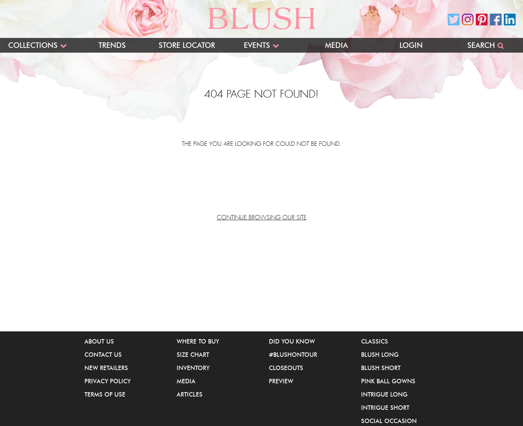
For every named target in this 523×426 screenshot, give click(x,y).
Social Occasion (389, 421)
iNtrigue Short (385, 407)
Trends (112, 45)
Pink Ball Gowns (388, 381)
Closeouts (286, 368)
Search (481, 45)
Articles (189, 394)
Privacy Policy (107, 381)
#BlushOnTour (293, 354)
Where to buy (198, 341)
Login (411, 45)
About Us (99, 341)
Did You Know (292, 341)
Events (257, 45)
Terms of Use (104, 394)
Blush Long (380, 354)
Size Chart (193, 354)
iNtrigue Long (384, 394)
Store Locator (187, 45)
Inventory (193, 368)
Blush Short (381, 368)
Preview (281, 381)
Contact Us (103, 354)
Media (336, 45)
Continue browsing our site (261, 218)
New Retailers (106, 368)
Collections (33, 45)
